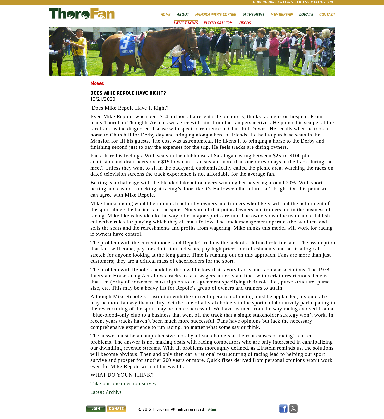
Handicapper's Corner (215, 14)
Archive (114, 392)
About (183, 14)
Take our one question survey (123, 383)
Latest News (186, 23)
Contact (327, 14)
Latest (97, 392)
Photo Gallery (218, 23)
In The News (253, 14)
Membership (281, 14)
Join (96, 409)
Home (165, 14)
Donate (306, 14)
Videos (244, 23)
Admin (213, 410)
